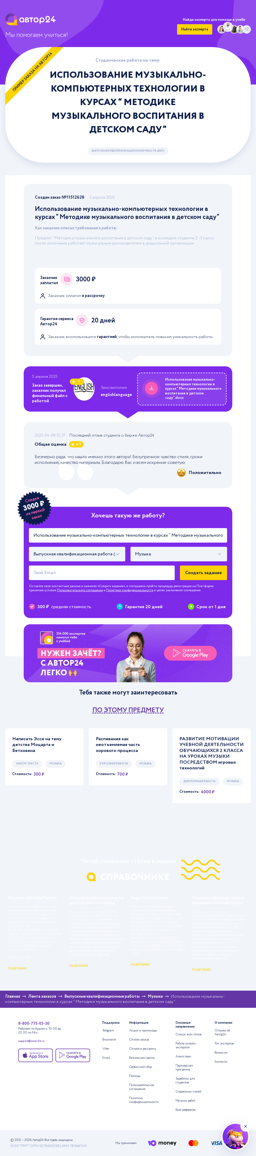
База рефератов (186, 1110)
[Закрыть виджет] (245, 1126)
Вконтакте (109, 1040)
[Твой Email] (102, 573)
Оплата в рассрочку (142, 1049)
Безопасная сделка (142, 1058)
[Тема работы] (128, 535)
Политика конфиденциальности (144, 1100)
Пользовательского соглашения (80, 590)
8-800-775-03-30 (33, 1024)
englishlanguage (116, 395)
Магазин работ (185, 1101)
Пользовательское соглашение (141, 1087)
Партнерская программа (184, 1067)
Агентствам (183, 1056)
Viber (105, 1049)
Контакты (221, 1062)
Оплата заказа (139, 1040)
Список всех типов (189, 1034)
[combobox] (77, 554)
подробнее (17, 968)
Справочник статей (188, 1092)
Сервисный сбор (140, 1067)
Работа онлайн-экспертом (186, 1045)
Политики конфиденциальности (129, 590)
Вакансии (221, 1053)
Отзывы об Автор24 (222, 1032)
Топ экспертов (224, 1043)
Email (106, 1058)
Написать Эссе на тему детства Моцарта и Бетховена (36, 745)
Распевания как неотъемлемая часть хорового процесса (118, 745)
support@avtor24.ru (31, 1041)
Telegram (108, 1030)
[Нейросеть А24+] (235, 1136)
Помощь (134, 1076)
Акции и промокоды (143, 1030)
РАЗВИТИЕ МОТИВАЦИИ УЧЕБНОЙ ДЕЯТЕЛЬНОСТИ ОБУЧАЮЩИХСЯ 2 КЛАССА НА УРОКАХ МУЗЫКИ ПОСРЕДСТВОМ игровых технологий (211, 753)
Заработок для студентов (185, 1080)
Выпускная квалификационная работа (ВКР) (128, 151)
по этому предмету (128, 710)
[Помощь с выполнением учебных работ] (128, 653)
